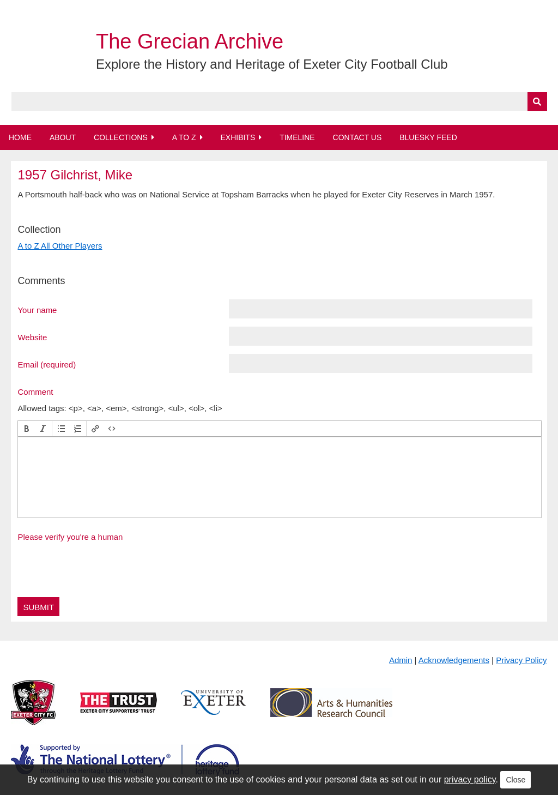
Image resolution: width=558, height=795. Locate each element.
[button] (26, 428)
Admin (401, 660)
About (63, 137)
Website (32, 337)
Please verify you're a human (70, 536)
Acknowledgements (453, 660)
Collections (121, 137)
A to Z (184, 137)
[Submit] (537, 101)
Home (20, 137)
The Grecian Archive (189, 41)
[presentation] (27, 429)
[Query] (279, 101)
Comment (35, 391)
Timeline (297, 137)
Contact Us (357, 137)
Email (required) (46, 364)
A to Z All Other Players (59, 245)
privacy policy (470, 779)
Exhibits (237, 137)
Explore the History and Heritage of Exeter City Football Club (272, 64)
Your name (37, 309)
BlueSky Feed (428, 137)
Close (515, 779)
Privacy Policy (521, 660)
